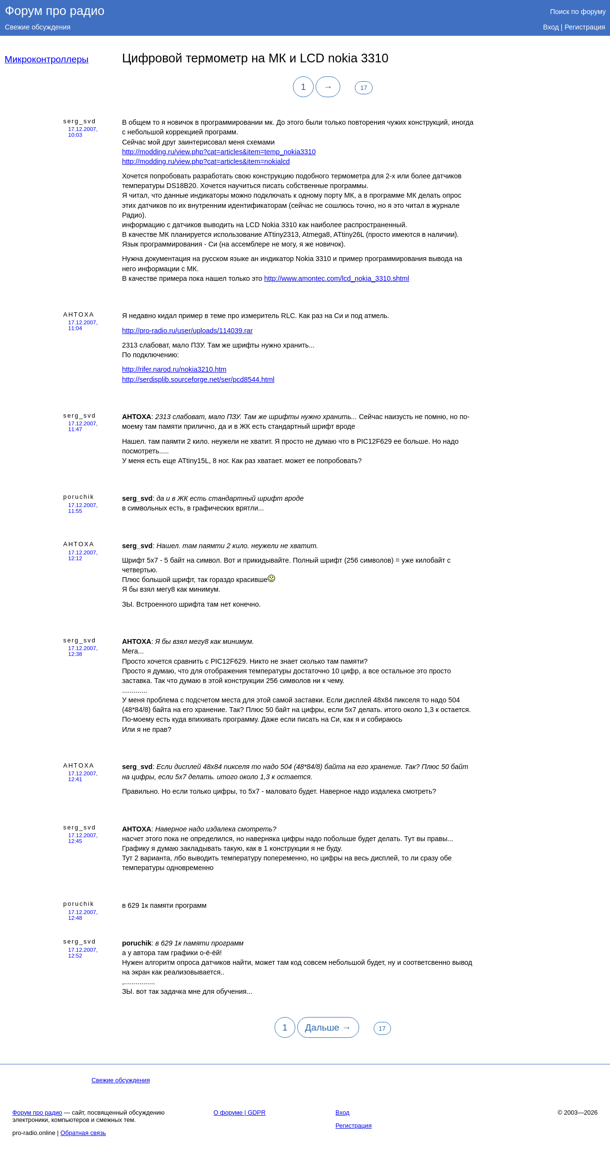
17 (363, 87)
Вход (551, 27)
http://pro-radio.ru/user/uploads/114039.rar (187, 331)
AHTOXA (78, 314)
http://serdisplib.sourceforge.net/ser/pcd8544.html (198, 379)
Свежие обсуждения (38, 27)
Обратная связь (83, 1132)
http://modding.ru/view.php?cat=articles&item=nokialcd (206, 161)
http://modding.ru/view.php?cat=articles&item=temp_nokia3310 (219, 152)
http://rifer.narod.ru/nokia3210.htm (174, 369)
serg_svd (79, 121)
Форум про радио (54, 10)
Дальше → (328, 1027)
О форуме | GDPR (240, 1112)
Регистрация (585, 27)
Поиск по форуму (578, 11)
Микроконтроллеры (47, 59)
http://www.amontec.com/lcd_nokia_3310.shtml (336, 278)
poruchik (78, 496)
